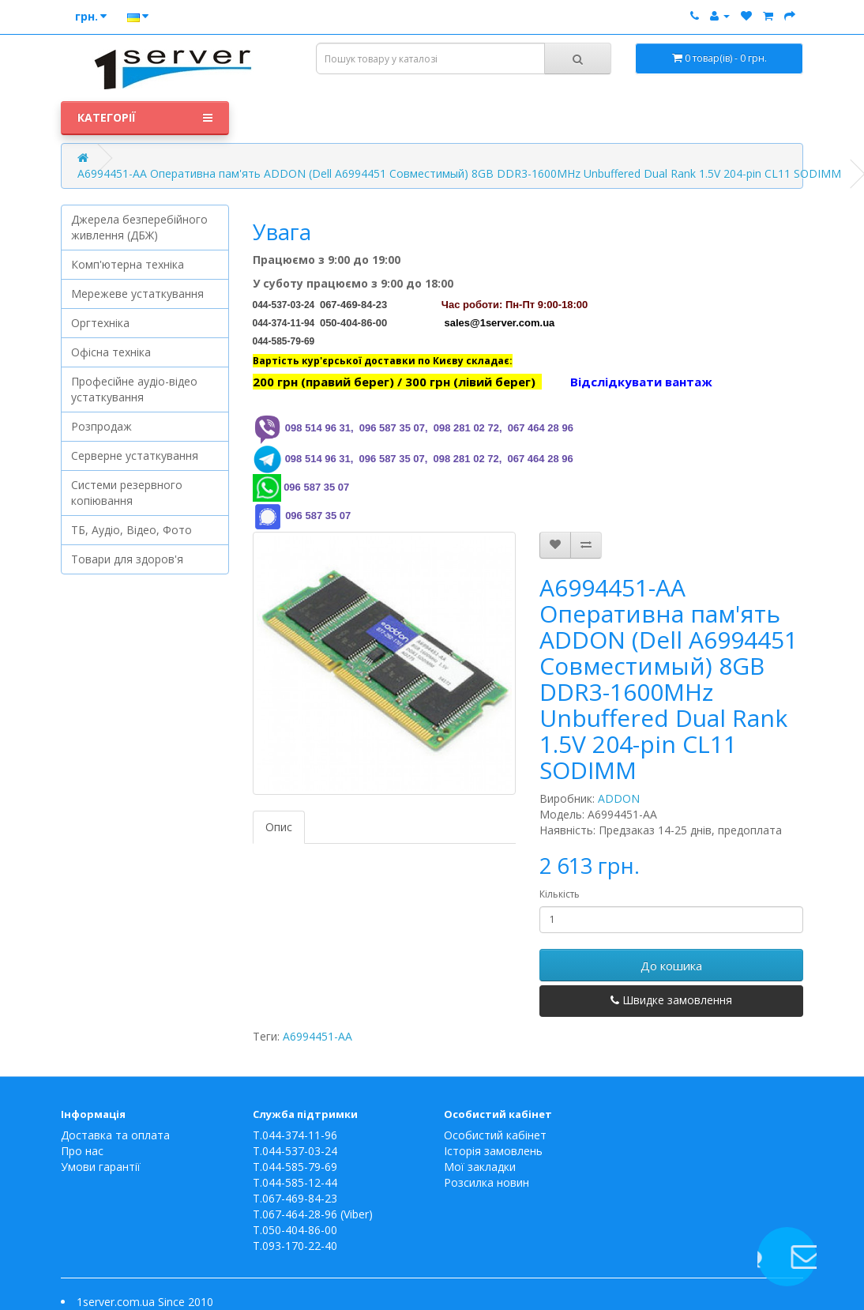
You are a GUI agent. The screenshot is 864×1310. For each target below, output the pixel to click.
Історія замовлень (493, 1150)
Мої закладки (480, 1166)
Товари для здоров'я (127, 559)
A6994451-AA (317, 1036)
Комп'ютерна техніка (127, 264)
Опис (278, 826)
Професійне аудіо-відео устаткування (134, 389)
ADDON (619, 798)
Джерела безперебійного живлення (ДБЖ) (139, 227)
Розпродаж (101, 426)
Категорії (144, 118)
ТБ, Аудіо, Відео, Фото (131, 529)
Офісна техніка (111, 351)
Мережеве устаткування (137, 293)
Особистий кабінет (495, 1134)
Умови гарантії (101, 1166)
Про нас (82, 1150)
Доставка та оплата (115, 1134)
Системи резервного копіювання (126, 492)
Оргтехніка (100, 322)
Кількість (559, 894)
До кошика (671, 965)
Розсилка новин (486, 1182)
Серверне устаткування (134, 455)
